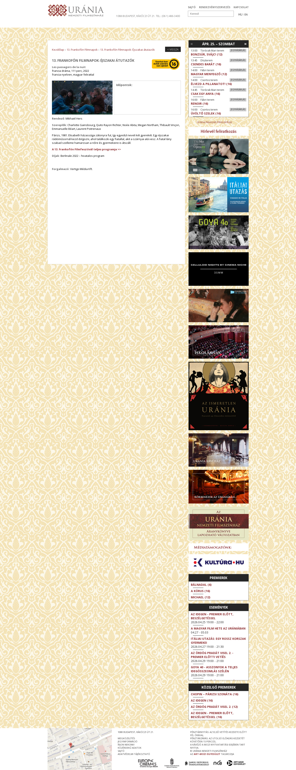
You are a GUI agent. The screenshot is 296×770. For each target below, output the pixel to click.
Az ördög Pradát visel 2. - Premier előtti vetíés (212, 655)
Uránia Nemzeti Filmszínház (214, 122)
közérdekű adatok (129, 747)
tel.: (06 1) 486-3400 (168, 16)
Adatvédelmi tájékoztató (134, 754)
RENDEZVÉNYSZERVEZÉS (214, 7)
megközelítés (126, 738)
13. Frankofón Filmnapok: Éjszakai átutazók (127, 50)
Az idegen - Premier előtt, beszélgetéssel (212, 616)
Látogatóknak (156, 24)
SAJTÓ (192, 7)
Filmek (57, 24)
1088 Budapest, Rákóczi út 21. (135, 16)
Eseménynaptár (192, 24)
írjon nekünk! (126, 744)
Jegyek (220, 24)
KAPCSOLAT (241, 7)
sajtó (121, 750)
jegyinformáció (127, 741)
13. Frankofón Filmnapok (82, 50)
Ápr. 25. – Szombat (218, 44)
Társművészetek (86, 24)
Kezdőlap (58, 50)
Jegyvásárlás (238, 50)
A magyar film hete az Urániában (218, 628)
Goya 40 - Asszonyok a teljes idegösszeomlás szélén (214, 669)
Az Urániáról (121, 24)
